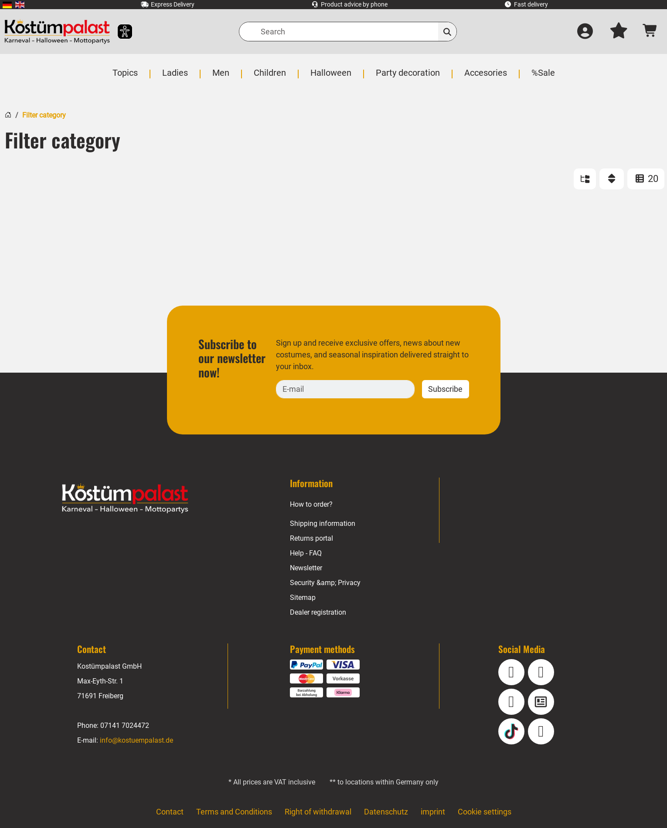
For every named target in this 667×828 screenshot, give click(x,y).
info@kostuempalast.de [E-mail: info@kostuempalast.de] (136, 740)
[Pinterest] (541, 731)
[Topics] (126, 77)
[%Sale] (541, 77)
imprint (433, 811)
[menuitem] (7, 4)
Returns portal (312, 538)
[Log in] (584, 32)
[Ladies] (176, 77)
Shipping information (322, 523)
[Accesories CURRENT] (484, 77)
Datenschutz (386, 811)
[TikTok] (511, 731)
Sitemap (303, 597)
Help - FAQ (306, 553)
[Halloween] (331, 77)
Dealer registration (318, 612)
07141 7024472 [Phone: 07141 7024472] (124, 725)
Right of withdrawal (317, 811)
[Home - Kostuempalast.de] (125, 498)
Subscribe (445, 389)
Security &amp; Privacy (325, 583)
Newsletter (306, 568)
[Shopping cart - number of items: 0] (650, 31)
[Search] (347, 31)
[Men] (222, 77)
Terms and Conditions (233, 811)
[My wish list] (618, 32)
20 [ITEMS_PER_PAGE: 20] (645, 178)
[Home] (8, 114)
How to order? (312, 504)
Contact (169, 811)
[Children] (270, 77)
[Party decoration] (407, 77)
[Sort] (611, 178)
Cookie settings (485, 811)
